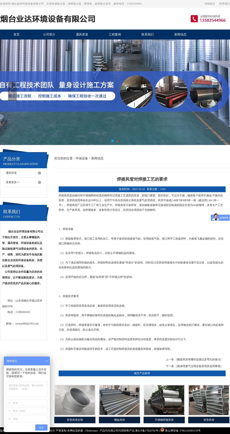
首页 (16, 34)
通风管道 (82, 34)
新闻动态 (180, 34)
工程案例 (115, 34)
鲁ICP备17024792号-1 (147, 430)
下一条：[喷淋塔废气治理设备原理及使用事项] (193, 366)
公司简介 (49, 34)
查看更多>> (13, 182)
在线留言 (210, 3)
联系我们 (224, 3)
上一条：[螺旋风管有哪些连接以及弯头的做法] (193, 359)
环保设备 (82, 158)
